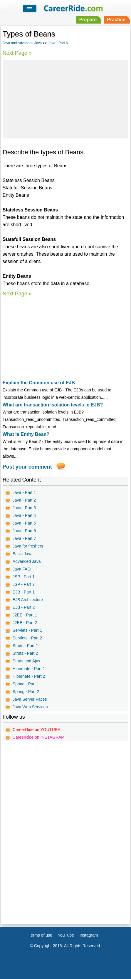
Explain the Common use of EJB (39, 382)
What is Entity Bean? (26, 434)
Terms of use (40, 935)
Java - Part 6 (58, 43)
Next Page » (17, 53)
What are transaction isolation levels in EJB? (53, 404)
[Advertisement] (65, 98)
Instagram (89, 935)
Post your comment (27, 467)
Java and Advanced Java (22, 43)
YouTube (66, 935)
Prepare (88, 19)
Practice (116, 19)
